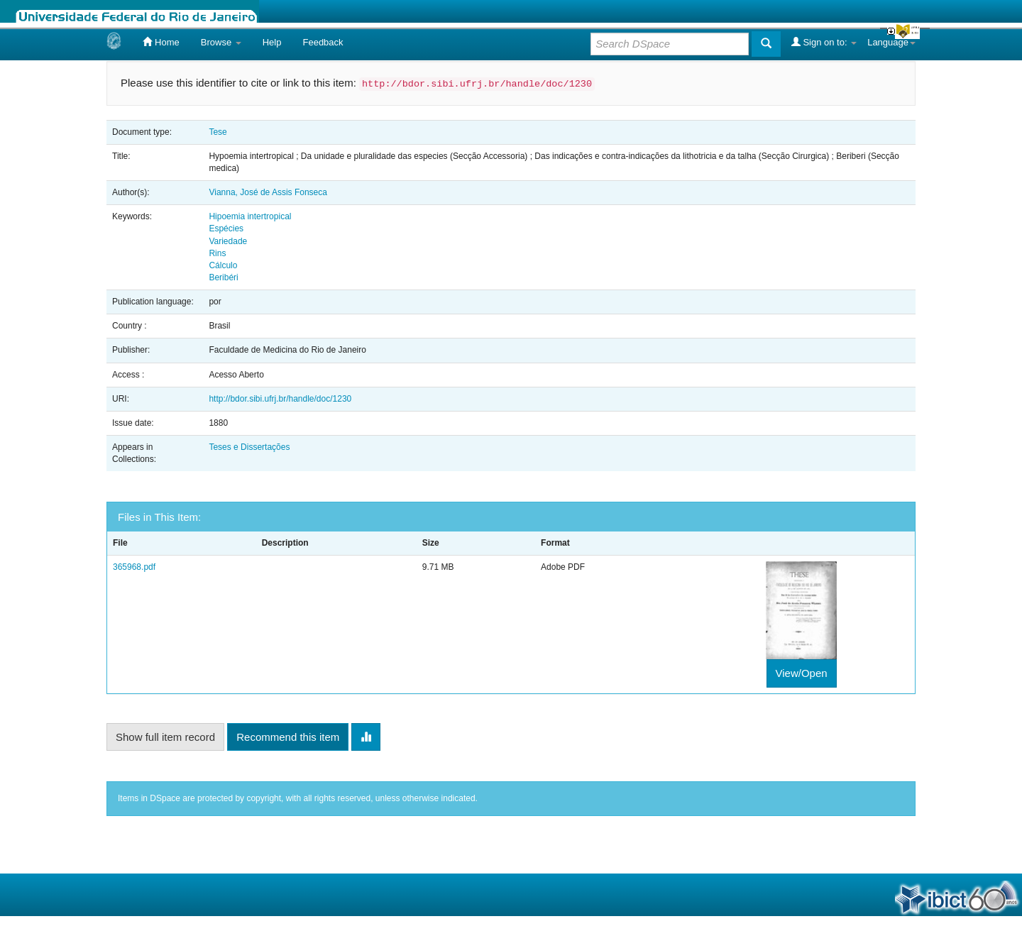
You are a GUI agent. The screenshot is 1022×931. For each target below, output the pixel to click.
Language (891, 42)
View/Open (802, 673)
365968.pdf (134, 567)
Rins (217, 253)
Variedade (228, 241)
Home (161, 42)
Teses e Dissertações (249, 447)
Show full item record (165, 737)
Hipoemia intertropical (250, 216)
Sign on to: (824, 42)
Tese (217, 132)
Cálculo (223, 265)
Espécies (226, 228)
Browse (221, 42)
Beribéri (223, 277)
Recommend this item (287, 737)
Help (272, 42)
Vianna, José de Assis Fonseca (268, 192)
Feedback (322, 42)
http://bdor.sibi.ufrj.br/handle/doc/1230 (280, 399)
